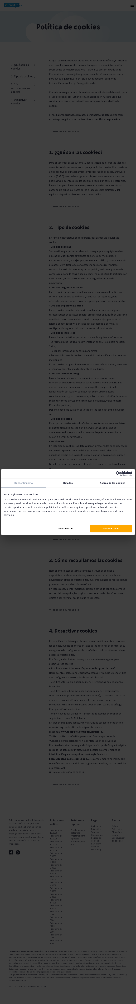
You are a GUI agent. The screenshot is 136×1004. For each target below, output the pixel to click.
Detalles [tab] (68, 483)
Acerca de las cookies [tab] (112, 483)
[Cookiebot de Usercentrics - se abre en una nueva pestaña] (118, 473)
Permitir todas (111, 528)
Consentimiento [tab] (23, 483)
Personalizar (67, 528)
